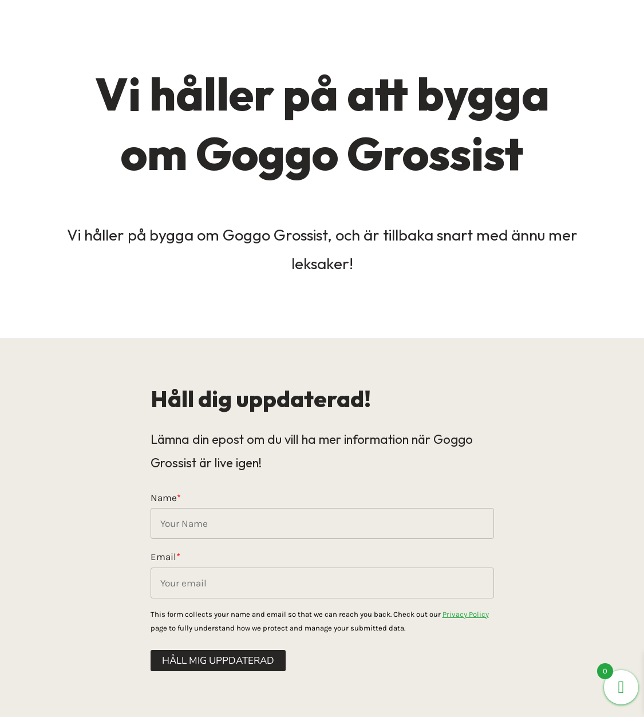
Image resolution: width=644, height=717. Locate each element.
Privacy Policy (465, 614)
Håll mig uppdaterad (218, 660)
